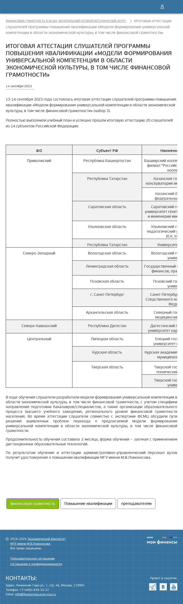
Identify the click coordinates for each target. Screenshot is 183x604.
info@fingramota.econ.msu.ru (35, 594)
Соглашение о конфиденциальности (36, 564)
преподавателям (136, 503)
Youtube (173, 586)
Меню (172, 7)
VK (163, 586)
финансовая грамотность (32, 503)
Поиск (152, 7)
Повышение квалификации (88, 503)
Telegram (152, 586)
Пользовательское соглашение (32, 559)
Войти (162, 7)
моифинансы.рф (162, 541)
